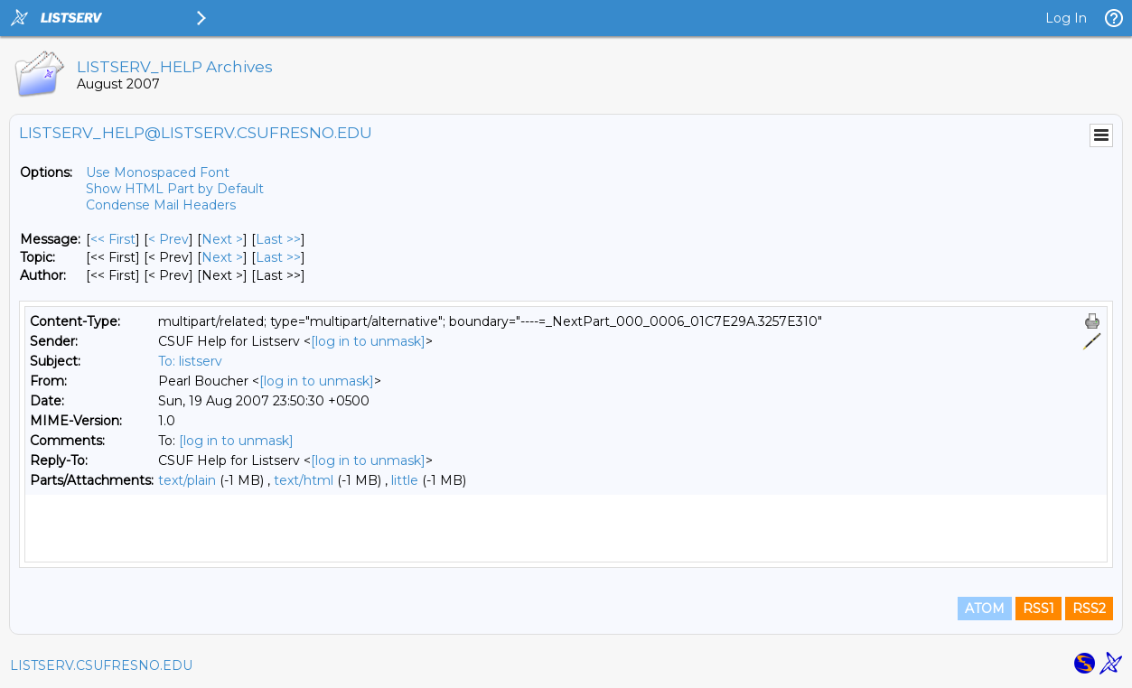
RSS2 (1089, 608)
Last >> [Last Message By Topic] (278, 257)
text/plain (187, 480)
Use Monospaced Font (157, 172)
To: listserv (190, 361)
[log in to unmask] (368, 341)
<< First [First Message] (113, 239)
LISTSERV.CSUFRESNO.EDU (101, 665)
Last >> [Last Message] (278, 239)
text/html (303, 480)
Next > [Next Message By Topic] (222, 257)
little (404, 480)
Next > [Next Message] (222, 239)
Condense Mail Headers (161, 205)
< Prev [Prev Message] (168, 239)
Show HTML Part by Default (175, 189)
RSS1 (1038, 608)
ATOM (985, 608)
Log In (1066, 18)
